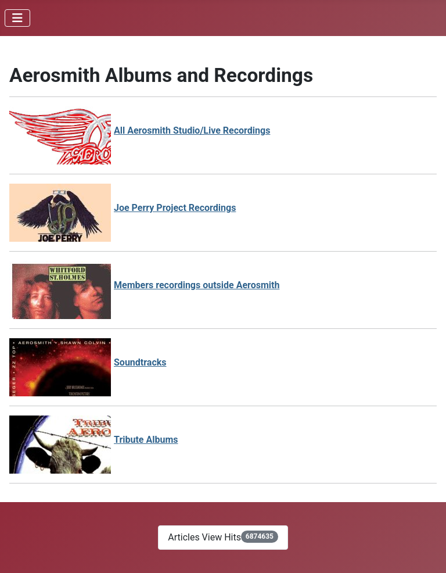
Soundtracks (140, 362)
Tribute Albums (146, 439)
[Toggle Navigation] (17, 18)
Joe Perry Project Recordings (175, 207)
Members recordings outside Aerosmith (196, 285)
